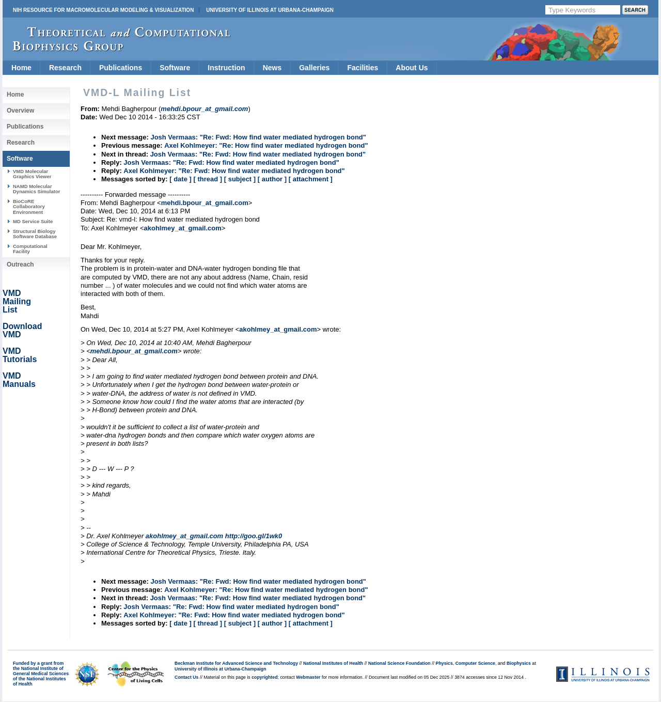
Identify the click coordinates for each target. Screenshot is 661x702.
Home (21, 68)
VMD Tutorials (20, 355)
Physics (444, 663)
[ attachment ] (311, 179)
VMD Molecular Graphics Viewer (32, 173)
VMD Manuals (19, 379)
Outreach (20, 264)
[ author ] (272, 179)
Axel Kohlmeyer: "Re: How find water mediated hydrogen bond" (266, 145)
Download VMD (22, 330)
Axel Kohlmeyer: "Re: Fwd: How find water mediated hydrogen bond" (233, 171)
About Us (412, 68)
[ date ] (180, 179)
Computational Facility (30, 248)
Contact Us (186, 677)
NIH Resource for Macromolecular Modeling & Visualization (103, 10)
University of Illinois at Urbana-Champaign (270, 10)
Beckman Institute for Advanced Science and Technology (236, 663)
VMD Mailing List (17, 301)
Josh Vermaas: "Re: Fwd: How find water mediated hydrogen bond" (258, 137)
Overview (20, 110)
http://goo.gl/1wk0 (253, 536)
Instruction (226, 68)
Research (65, 68)
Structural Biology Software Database (35, 233)
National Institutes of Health (333, 663)
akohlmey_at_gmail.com (182, 228)
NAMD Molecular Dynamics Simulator (36, 188)
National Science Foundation (399, 663)
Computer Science (475, 663)
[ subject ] (240, 179)
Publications (120, 68)
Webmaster (308, 677)
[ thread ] (207, 179)
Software (175, 68)
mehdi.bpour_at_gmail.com (204, 203)
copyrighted (264, 677)
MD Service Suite (33, 221)
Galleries (314, 68)
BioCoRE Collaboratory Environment (29, 206)
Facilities (362, 68)
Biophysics (519, 663)
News (272, 68)
